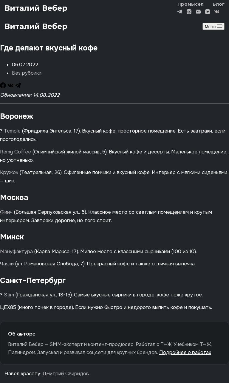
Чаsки (7, 264)
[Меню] (213, 26)
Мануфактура (17, 251)
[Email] (198, 12)
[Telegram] (179, 12)
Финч (6, 212)
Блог (219, 4)
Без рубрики (26, 73)
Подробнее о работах (185, 352)
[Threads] (189, 12)
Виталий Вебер (35, 8)
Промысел (190, 4)
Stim (9, 295)
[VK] (216, 12)
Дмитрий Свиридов (66, 373)
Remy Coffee (15, 152)
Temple (12, 131)
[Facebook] (3, 87)
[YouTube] (207, 12)
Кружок (9, 172)
